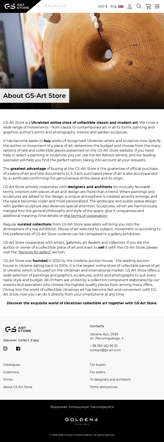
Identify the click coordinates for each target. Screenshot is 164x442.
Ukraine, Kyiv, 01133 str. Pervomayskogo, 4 (106, 336)
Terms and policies (104, 387)
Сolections (11, 372)
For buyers (98, 365)
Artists (8, 379)
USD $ (102, 6)
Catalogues (11, 365)
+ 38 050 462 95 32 (104, 346)
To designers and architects (110, 379)
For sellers (97, 372)
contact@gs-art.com (105, 350)
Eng (117, 6)
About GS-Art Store (17, 387)
